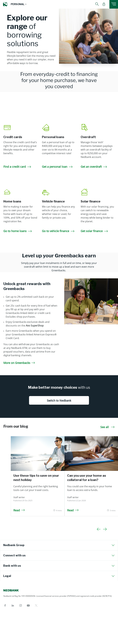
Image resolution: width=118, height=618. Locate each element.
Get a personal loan (57, 166)
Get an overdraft (94, 166)
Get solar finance (94, 231)
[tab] (59, 545)
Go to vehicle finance (58, 231)
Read (19, 510)
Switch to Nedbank (59, 400)
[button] (18, 4)
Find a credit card (17, 166)
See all (107, 427)
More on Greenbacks (19, 363)
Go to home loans (17, 231)
